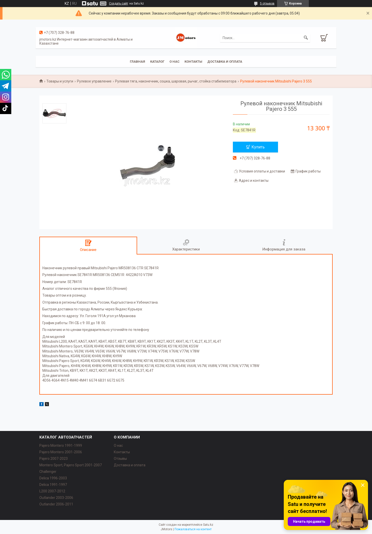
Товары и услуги (59, 81)
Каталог (157, 61)
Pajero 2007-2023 (53, 459)
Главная (137, 61)
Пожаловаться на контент (193, 529)
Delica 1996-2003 (53, 478)
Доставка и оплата (224, 61)
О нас (174, 61)
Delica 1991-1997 (53, 485)
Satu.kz (208, 524)
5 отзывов (267, 3)
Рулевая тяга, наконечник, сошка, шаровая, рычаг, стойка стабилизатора (175, 81)
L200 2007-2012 (52, 491)
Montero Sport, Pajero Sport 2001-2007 (70, 465)
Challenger (47, 472)
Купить (258, 147)
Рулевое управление (94, 81)
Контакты (193, 61)
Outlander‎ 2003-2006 (56, 498)
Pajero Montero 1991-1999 (60, 445)
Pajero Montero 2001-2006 (60, 452)
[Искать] (306, 38)
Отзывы (120, 459)
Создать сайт (118, 3)
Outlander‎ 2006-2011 (56, 504)
